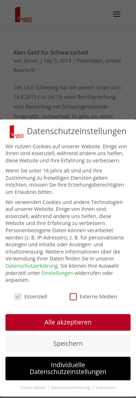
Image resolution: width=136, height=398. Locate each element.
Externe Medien (93, 297)
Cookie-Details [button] (33, 388)
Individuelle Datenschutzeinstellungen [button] (68, 369)
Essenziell (30, 297)
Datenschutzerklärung (31, 266)
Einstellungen (58, 274)
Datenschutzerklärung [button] (71, 388)
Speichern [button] (68, 344)
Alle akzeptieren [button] (67, 323)
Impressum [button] (106, 388)
